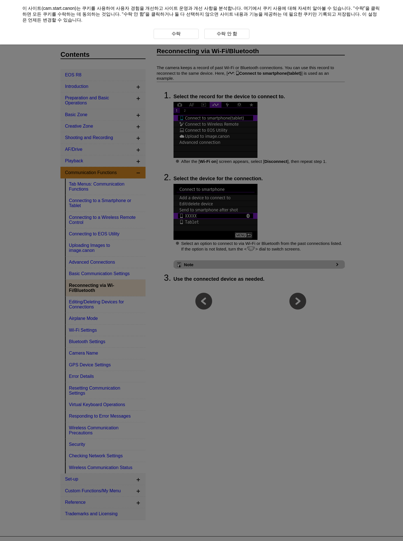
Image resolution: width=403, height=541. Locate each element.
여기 (247, 8)
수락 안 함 (133, 14)
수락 (359, 8)
